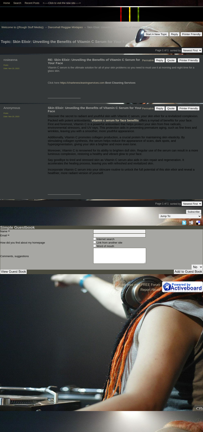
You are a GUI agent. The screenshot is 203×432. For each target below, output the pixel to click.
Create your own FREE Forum (138, 284)
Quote (170, 60)
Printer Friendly (191, 34)
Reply (174, 34)
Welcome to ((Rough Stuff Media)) (22, 27)
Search (17, 3)
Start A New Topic (156, 34)
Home (6, 3)
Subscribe (194, 211)
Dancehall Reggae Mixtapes (65, 27)
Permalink (148, 60)
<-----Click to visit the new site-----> (62, 3)
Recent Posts (32, 3)
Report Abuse (150, 289)
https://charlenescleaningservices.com (82, 82)
